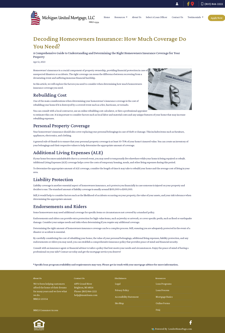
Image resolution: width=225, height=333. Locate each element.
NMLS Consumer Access (45, 310)
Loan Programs (163, 283)
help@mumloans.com (85, 295)
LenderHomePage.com (180, 328)
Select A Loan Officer (156, 17)
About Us (136, 17)
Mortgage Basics (164, 296)
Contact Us (177, 17)
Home (107, 17)
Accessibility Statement (127, 296)
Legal (118, 283)
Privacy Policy (122, 290)
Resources (120, 17)
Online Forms (163, 303)
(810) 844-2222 (212, 3)
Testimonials (194, 17)
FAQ (158, 309)
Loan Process (162, 290)
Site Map (119, 303)
